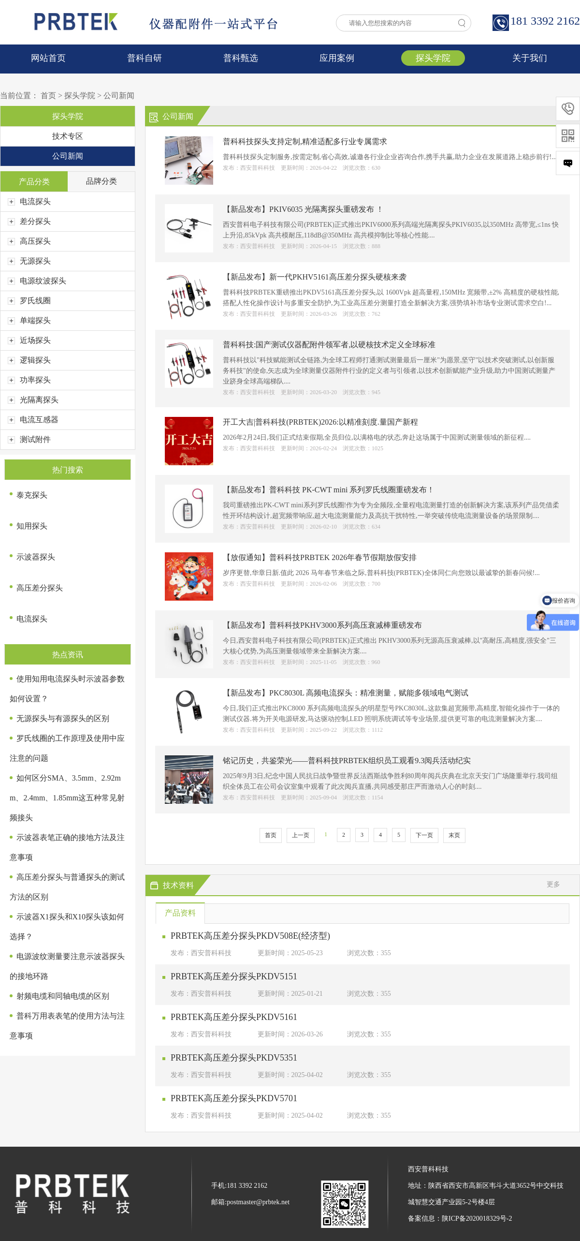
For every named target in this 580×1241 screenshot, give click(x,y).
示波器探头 (35, 557)
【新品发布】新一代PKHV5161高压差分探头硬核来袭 (314, 277)
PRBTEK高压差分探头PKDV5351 (234, 1058)
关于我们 (529, 58)
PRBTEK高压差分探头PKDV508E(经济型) (250, 936)
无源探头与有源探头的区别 (62, 718)
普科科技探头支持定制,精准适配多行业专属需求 (305, 141)
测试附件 (29, 439)
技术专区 (67, 136)
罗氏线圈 (29, 300)
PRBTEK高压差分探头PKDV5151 (234, 976)
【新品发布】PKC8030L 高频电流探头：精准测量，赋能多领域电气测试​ (345, 693)
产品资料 (180, 913)
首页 (48, 95)
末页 (454, 835)
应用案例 (336, 58)
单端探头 (29, 320)
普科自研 (144, 58)
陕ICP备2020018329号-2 (477, 1218)
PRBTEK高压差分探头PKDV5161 (234, 1017)
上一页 (300, 835)
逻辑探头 (29, 360)
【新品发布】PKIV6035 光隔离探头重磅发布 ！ (303, 209)
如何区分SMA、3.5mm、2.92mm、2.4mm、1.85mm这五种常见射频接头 (67, 798)
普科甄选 (240, 58)
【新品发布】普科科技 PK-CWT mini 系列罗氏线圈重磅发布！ (329, 490)
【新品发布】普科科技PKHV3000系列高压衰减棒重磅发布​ (322, 625)
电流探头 (29, 201)
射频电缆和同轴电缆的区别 (62, 996)
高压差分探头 (39, 588)
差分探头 (29, 221)
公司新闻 (118, 95)
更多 (553, 884)
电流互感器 (33, 419)
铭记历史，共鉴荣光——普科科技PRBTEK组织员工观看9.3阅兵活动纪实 (347, 760)
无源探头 (29, 261)
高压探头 (29, 241)
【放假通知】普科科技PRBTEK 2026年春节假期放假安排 (320, 557)
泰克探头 (31, 495)
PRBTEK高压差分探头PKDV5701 (234, 1098)
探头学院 (433, 58)
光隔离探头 (33, 400)
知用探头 (31, 526)
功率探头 (29, 380)
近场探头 (29, 340)
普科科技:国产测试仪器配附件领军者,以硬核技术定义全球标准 (329, 344)
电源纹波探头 (37, 281)
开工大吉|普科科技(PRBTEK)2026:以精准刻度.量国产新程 (320, 422)
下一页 (424, 835)
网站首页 (48, 58)
